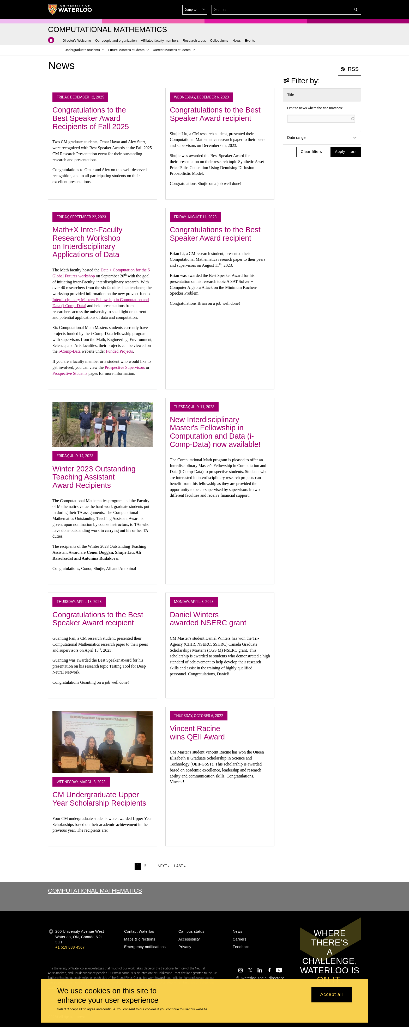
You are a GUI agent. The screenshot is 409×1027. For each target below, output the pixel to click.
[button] (318, 9)
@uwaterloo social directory (260, 978)
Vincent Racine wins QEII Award (197, 732)
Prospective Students (69, 373)
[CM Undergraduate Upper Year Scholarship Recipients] (102, 742)
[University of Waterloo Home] (70, 9)
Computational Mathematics (95, 890)
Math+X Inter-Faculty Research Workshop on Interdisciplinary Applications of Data (87, 242)
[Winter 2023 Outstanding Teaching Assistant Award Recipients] (102, 424)
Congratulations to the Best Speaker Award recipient (215, 114)
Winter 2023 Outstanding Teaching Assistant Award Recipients (94, 477)
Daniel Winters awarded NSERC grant (208, 619)
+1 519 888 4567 (70, 947)
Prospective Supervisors (125, 367)
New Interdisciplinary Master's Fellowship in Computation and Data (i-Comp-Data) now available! (215, 432)
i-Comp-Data (70, 351)
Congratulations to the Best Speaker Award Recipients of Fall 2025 (90, 118)
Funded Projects (119, 351)
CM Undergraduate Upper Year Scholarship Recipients (99, 799)
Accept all (331, 994)
